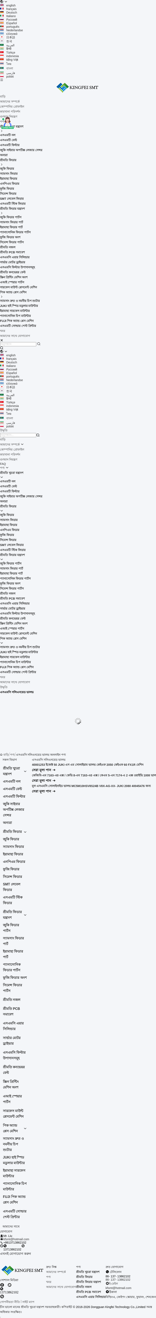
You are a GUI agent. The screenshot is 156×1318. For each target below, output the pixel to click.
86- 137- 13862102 (118, 1279)
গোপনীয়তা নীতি (10, 1302)
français (8, 9)
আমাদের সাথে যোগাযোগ (15, 336)
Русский (8, 19)
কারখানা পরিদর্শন (10, 111)
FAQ (3, 464)
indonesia (9, 56)
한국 (6, 41)
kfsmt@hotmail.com (16, 1239)
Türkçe (7, 52)
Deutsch (8, 12)
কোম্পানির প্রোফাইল (12, 106)
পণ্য (2, 467)
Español (8, 23)
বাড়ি (2, 96)
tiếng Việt (9, 59)
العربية (7, 45)
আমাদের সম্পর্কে (10, 101)
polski (7, 76)
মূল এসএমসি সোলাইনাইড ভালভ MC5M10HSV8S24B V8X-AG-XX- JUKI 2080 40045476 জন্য (91, 786)
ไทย (5, 63)
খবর (2, 331)
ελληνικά (8, 33)
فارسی (7, 73)
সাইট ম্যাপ (28, 1302)
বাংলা (6, 68)
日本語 (7, 37)
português (9, 26)
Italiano (8, 16)
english (8, 5)
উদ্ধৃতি (4, 687)
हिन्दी (5, 48)
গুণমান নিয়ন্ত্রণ (8, 116)
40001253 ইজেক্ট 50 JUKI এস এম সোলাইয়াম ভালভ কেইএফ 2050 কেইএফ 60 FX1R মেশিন (87, 764)
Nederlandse (11, 30)
